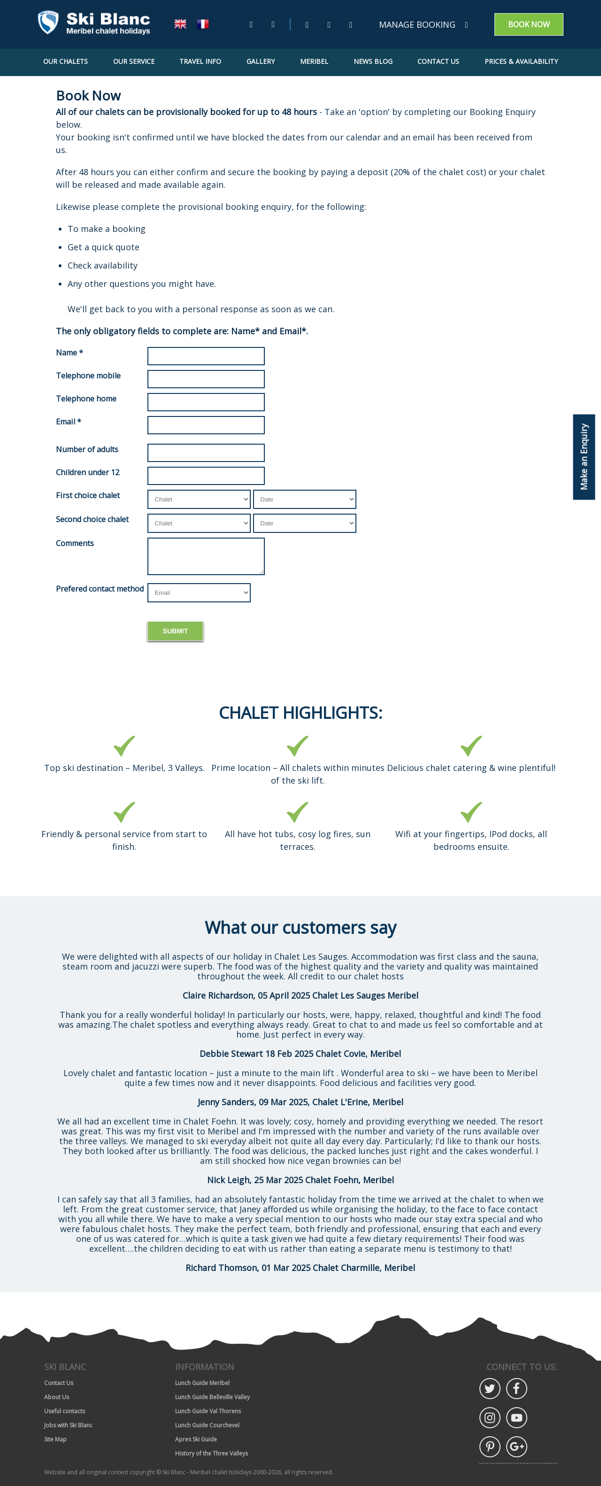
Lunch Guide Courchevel (207, 1425)
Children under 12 (87, 472)
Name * (69, 352)
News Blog (373, 61)
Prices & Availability (521, 61)
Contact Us (438, 61)
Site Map (55, 1439)
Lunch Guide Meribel (202, 1383)
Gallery (261, 61)
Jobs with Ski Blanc (68, 1425)
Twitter (490, 1388)
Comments (75, 543)
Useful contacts (64, 1411)
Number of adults (87, 449)
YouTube (516, 1417)
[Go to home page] (94, 24)
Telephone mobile (88, 375)
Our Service (133, 61)
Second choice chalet (92, 519)
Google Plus (516, 1446)
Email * (68, 421)
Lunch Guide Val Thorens (208, 1411)
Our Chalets (65, 61)
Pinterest (490, 1446)
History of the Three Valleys (211, 1453)
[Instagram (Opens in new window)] (351, 24)
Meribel (314, 61)
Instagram (490, 1417)
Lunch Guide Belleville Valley (212, 1397)
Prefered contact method (100, 589)
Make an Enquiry (584, 456)
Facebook (516, 1388)
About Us (56, 1397)
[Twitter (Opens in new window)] (307, 24)
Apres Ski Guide (196, 1439)
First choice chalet (88, 495)
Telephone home (86, 398)
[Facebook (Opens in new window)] (329, 24)
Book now (529, 24)
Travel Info (200, 61)
